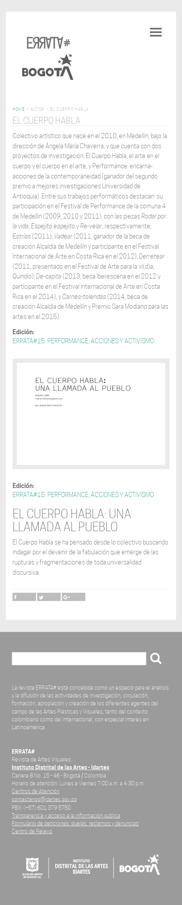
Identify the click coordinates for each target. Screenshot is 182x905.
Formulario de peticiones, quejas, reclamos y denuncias (75, 823)
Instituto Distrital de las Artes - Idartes (60, 767)
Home (19, 109)
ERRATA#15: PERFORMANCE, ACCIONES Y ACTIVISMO (83, 341)
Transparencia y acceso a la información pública (66, 815)
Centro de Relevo (32, 831)
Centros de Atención (35, 791)
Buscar (24, 659)
